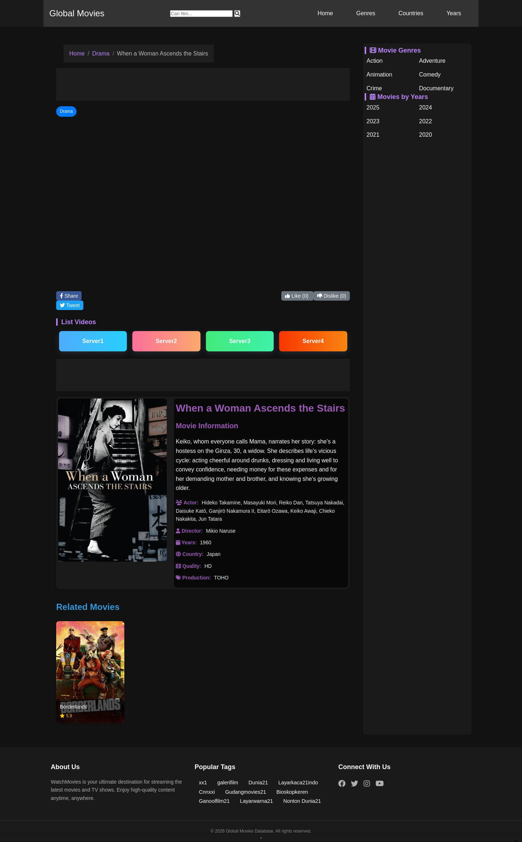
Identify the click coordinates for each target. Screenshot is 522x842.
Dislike (331, 296)
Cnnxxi (207, 792)
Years (454, 13)
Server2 (166, 341)
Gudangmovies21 (245, 792)
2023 (373, 121)
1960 (205, 542)
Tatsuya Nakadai (324, 502)
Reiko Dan (290, 502)
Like (297, 296)
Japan (213, 554)
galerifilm (228, 782)
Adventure (432, 61)
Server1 (93, 341)
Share (69, 296)
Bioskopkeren (292, 792)
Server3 (239, 341)
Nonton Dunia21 (302, 801)
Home (325, 13)
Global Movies (76, 13)
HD (208, 566)
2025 (373, 107)
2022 (425, 121)
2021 (373, 135)
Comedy (430, 74)
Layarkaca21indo (298, 782)
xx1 (203, 782)
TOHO (221, 578)
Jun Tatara (210, 519)
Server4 (313, 341)
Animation (379, 74)
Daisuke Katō (191, 511)
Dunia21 (258, 782)
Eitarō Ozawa (272, 511)
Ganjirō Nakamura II (231, 511)
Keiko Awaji (303, 511)
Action (374, 61)
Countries (410, 13)
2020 (425, 135)
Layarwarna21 (256, 801)
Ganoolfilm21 (214, 801)
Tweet (70, 305)
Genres (365, 13)
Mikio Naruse (221, 531)
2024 (425, 107)
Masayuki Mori (259, 502)
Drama (100, 53)
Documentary (436, 88)
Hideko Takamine (221, 502)
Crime (374, 88)
